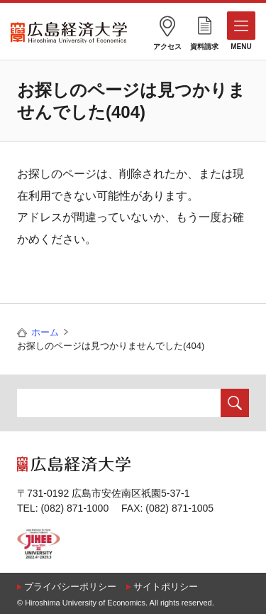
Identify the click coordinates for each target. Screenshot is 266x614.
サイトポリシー (165, 586)
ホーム (45, 332)
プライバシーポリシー (70, 586)
